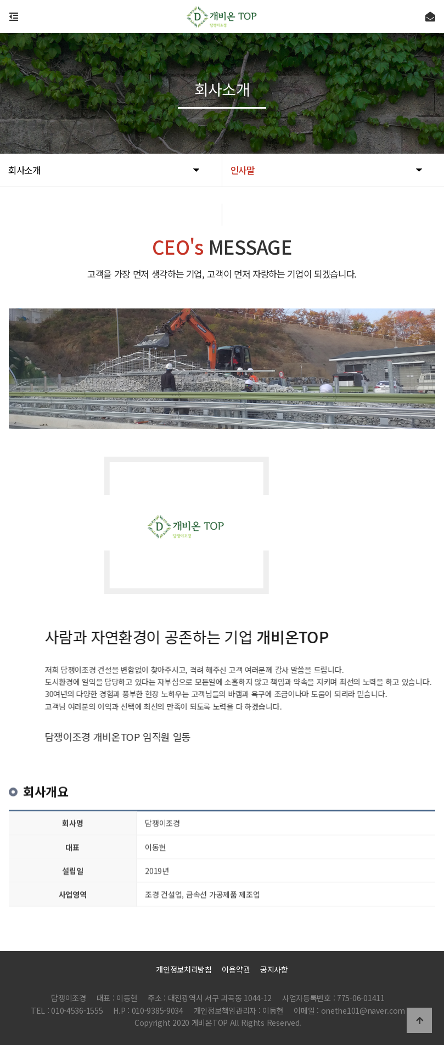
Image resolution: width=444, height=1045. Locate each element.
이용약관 (236, 969)
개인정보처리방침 (184, 969)
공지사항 (274, 969)
